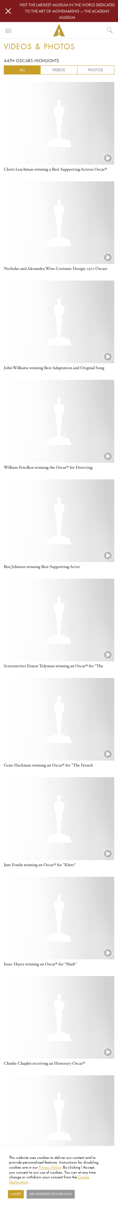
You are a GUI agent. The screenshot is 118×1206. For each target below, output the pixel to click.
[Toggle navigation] (8, 30)
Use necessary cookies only (50, 1194)
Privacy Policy (50, 1167)
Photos (95, 69)
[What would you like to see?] (110, 30)
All (22, 69)
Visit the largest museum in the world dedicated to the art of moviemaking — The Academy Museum (67, 11)
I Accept (15, 1194)
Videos (58, 69)
